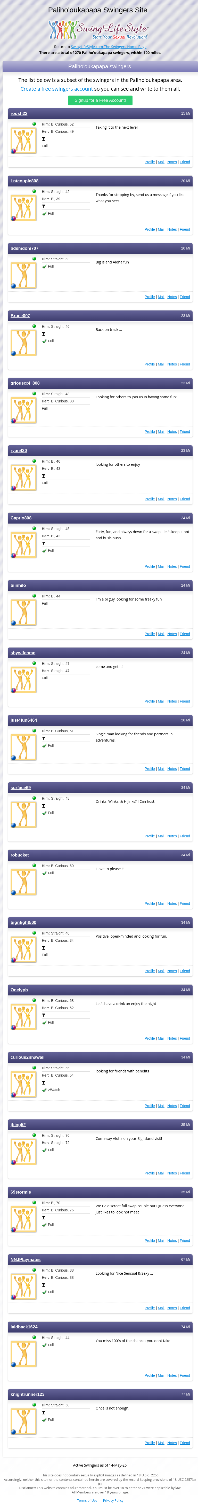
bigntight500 (23, 922)
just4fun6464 (24, 720)
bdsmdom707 (24, 248)
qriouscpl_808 (25, 382)
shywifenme (23, 652)
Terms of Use (87, 1500)
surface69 (21, 787)
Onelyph (19, 989)
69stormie (21, 1191)
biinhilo (18, 585)
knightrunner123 (28, 1394)
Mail (161, 162)
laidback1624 (24, 1326)
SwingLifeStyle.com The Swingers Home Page (108, 46)
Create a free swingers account (56, 88)
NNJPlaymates (26, 1259)
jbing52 (18, 1124)
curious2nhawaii (28, 1057)
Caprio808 (21, 517)
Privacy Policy (113, 1500)
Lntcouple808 (24, 180)
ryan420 (19, 450)
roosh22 (19, 113)
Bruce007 (20, 315)
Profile (150, 162)
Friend (185, 162)
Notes (172, 162)
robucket (20, 854)
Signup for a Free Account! (100, 100)
